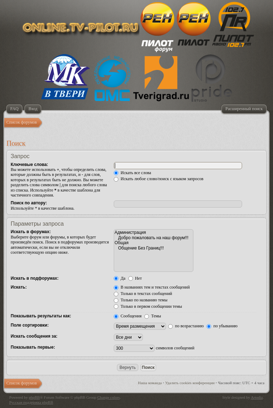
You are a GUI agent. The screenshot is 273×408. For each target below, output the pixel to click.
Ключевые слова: (29, 164)
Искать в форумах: (31, 231)
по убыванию (222, 325)
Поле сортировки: (30, 325)
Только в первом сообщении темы (148, 306)
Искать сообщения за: (34, 336)
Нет (135, 278)
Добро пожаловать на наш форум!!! (153, 237)
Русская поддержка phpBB (31, 402)
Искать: (19, 287)
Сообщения (127, 315)
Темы (152, 315)
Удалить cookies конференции (190, 383)
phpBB (34, 397)
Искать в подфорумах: (35, 278)
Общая (153, 242)
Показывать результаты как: (41, 315)
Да (119, 278)
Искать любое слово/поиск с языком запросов (158, 178)
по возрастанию (186, 325)
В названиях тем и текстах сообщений (152, 287)
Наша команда (150, 383)
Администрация (153, 232)
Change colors (108, 397)
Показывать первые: (33, 347)
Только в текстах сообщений (143, 293)
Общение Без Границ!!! (153, 248)
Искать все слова (132, 172)
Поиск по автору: (29, 202)
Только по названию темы (140, 299)
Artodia (257, 397)
